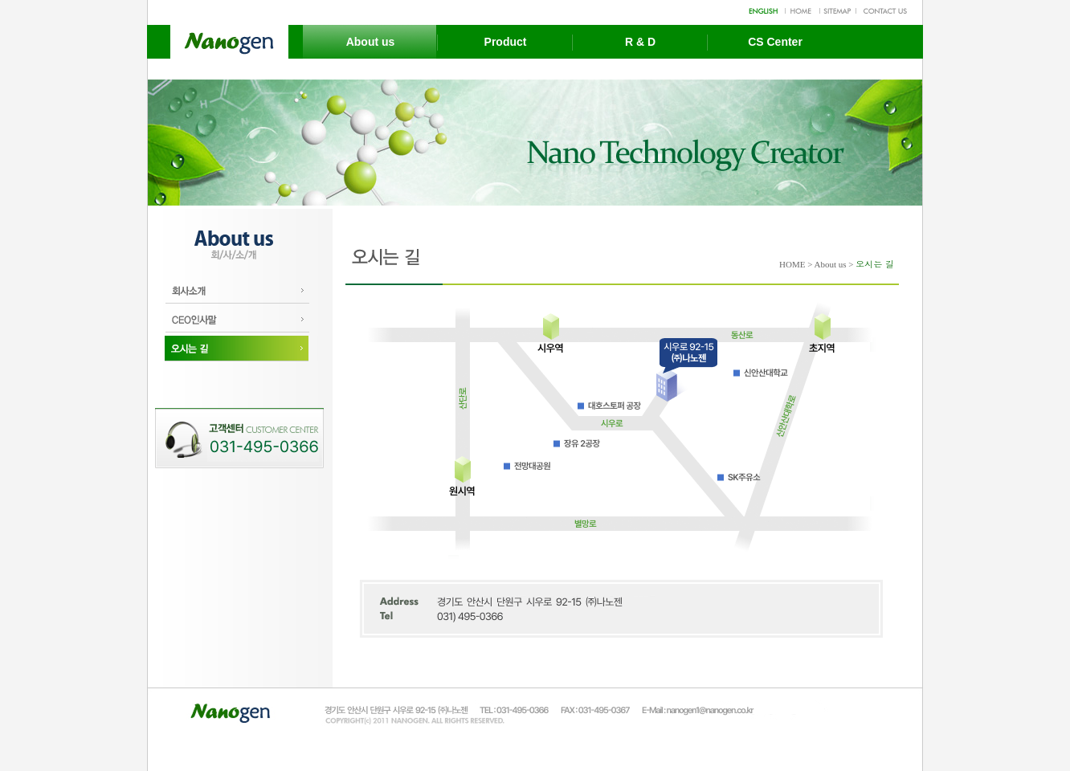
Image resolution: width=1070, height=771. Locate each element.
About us (370, 41)
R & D (640, 41)
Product (505, 41)
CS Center (775, 41)
